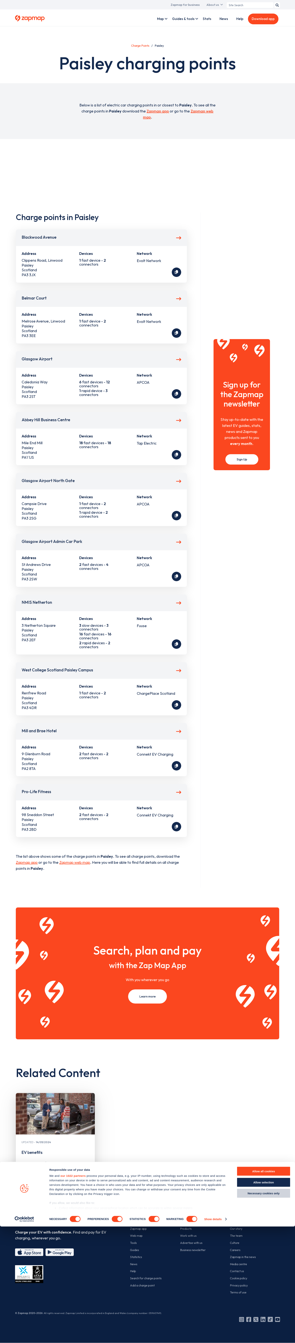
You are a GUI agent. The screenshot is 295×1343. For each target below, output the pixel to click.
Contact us (237, 1271)
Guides (134, 1250)
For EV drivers (142, 1216)
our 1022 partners (73, 1292)
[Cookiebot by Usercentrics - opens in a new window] (24, 1335)
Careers (235, 1250)
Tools (133, 1243)
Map (160, 19)
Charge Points (140, 45)
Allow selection (263, 1298)
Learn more (147, 996)
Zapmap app (158, 111)
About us (212, 5)
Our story (236, 1229)
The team (236, 1236)
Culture (234, 1243)
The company (241, 1216)
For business (190, 1216)
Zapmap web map (74, 862)
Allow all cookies (263, 1287)
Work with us (188, 1236)
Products (186, 1229)
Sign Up (242, 459)
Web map (136, 1236)
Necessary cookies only (264, 1310)
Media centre (238, 1264)
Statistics (136, 1257)
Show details (213, 1335)
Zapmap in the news (243, 1257)
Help (239, 19)
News (224, 19)
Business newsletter (193, 1250)
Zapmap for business (185, 5)
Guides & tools (183, 19)
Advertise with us (191, 1243)
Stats (207, 19)
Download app (263, 19)
